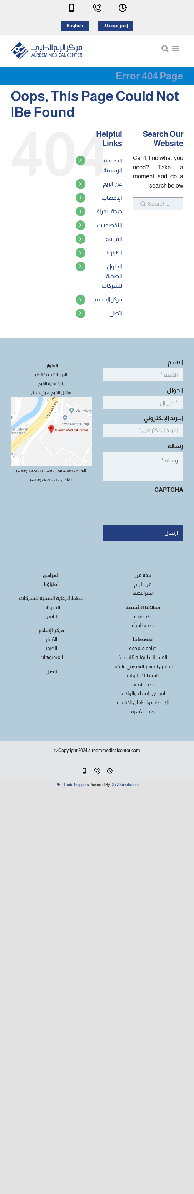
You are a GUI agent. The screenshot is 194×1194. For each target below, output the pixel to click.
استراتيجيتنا (143, 593)
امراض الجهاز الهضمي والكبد (143, 666)
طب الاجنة (143, 684)
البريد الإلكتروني (161, 418)
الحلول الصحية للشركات (111, 276)
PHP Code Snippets (72, 784)
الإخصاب (111, 198)
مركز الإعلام (108, 299)
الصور (51, 648)
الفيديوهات (51, 657)
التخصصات (109, 225)
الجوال (173, 390)
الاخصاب (142, 616)
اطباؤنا (114, 252)
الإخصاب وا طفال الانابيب (143, 702)
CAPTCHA (168, 489)
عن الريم (112, 184)
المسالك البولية (143, 675)
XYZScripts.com (125, 784)
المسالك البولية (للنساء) (142, 657)
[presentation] (129, 510)
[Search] (139, 203)
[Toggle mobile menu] (176, 48)
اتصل (115, 313)
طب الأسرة (143, 711)
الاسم (173, 362)
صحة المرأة (109, 211)
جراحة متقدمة (142, 648)
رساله (173, 446)
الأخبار (51, 639)
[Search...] (158, 203)
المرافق (113, 239)
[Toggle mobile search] (165, 48)
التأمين (51, 616)
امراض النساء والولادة (142, 693)
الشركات (51, 607)
